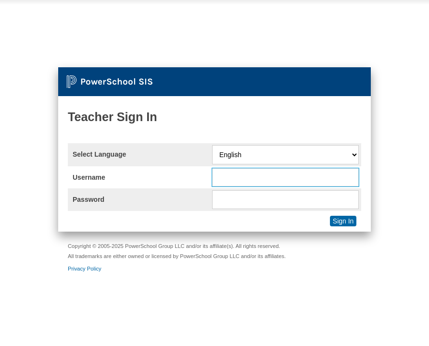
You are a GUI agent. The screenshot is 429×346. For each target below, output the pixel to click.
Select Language (99, 154)
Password (88, 199)
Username (89, 177)
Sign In (343, 221)
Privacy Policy (84, 269)
